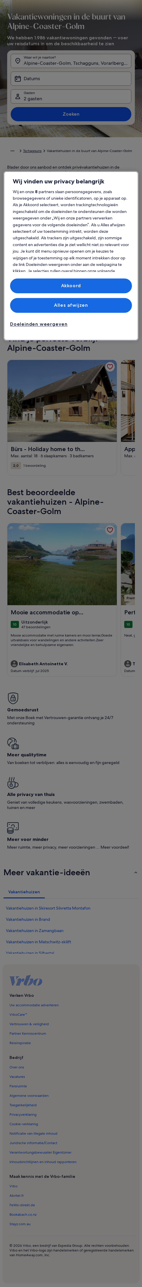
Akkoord (71, 285)
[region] (71, 255)
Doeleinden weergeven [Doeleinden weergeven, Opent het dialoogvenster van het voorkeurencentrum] (39, 324)
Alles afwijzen (71, 305)
